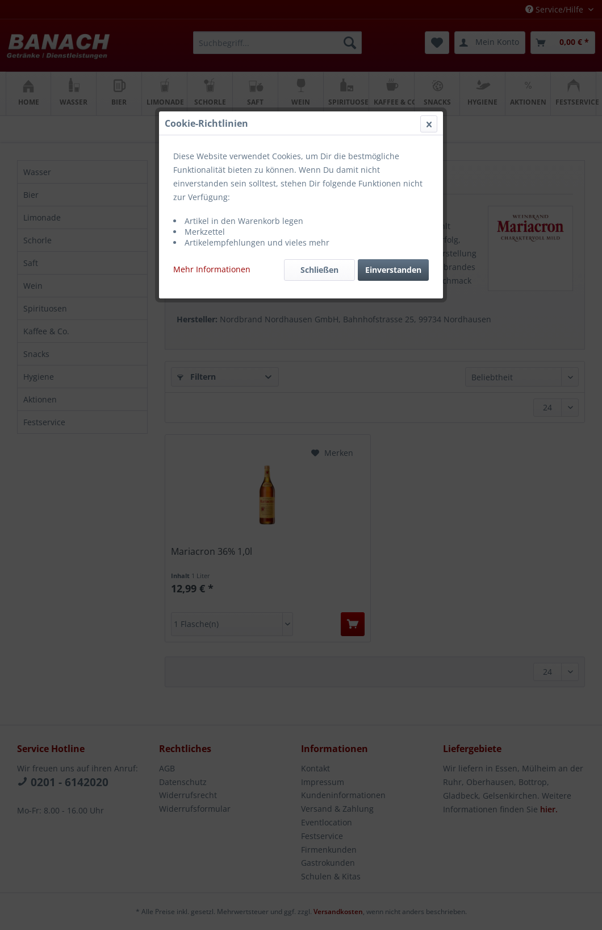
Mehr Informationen (211, 269)
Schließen (319, 269)
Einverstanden (393, 269)
